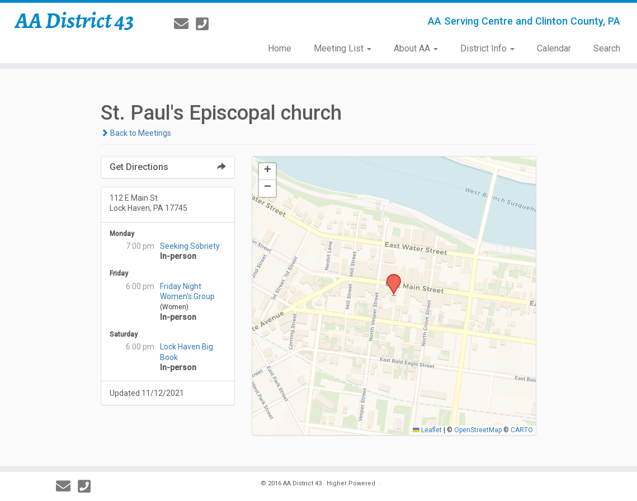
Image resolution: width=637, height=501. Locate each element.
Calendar (554, 48)
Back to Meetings (136, 133)
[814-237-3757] (206, 24)
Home (279, 48)
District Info (487, 48)
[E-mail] (185, 24)
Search (606, 48)
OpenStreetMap (478, 430)
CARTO (522, 430)
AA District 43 (74, 20)
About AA (416, 48)
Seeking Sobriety (190, 246)
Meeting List (342, 48)
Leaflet (427, 430)
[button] (389, 277)
